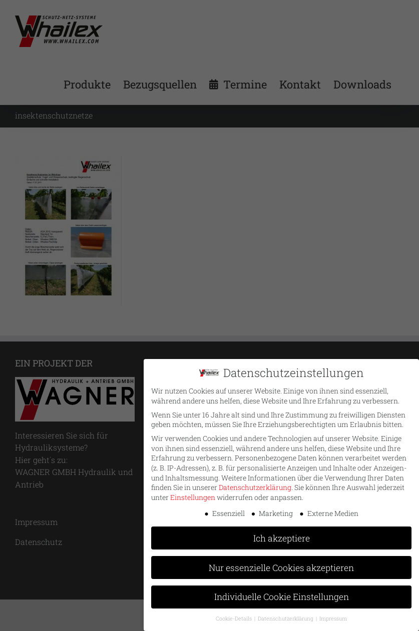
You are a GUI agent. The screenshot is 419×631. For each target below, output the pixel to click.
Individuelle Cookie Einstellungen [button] (281, 593)
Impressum (333, 615)
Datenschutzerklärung (255, 483)
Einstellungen (192, 493)
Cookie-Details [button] (234, 615)
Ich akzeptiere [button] (281, 534)
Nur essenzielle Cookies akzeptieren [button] (281, 564)
